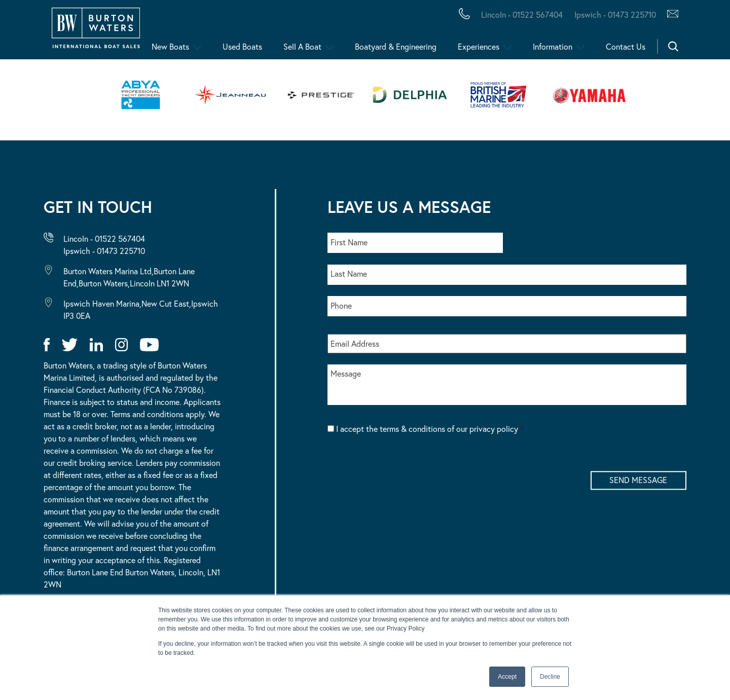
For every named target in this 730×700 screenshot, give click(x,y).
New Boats (170, 46)
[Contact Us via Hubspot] (670, 14)
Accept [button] (507, 676)
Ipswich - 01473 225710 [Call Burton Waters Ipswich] (615, 14)
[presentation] (404, 470)
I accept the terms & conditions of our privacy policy (429, 428)
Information (552, 46)
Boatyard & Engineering (395, 46)
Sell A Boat (302, 46)
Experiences (478, 46)
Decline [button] (550, 676)
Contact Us (625, 46)
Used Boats (242, 46)
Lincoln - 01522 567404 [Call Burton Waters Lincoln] (522, 14)
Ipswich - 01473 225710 (104, 250)
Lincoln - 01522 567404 (104, 238)
